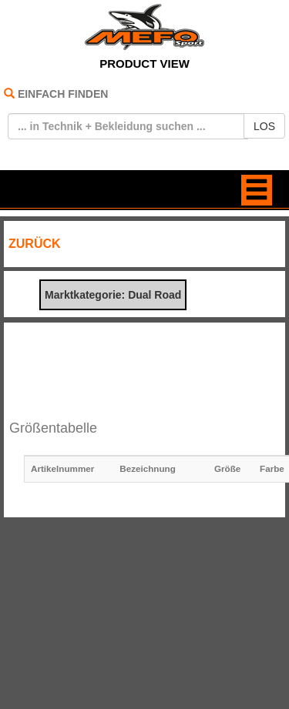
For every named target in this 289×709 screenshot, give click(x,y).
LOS (264, 126)
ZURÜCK (34, 243)
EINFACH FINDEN (63, 94)
